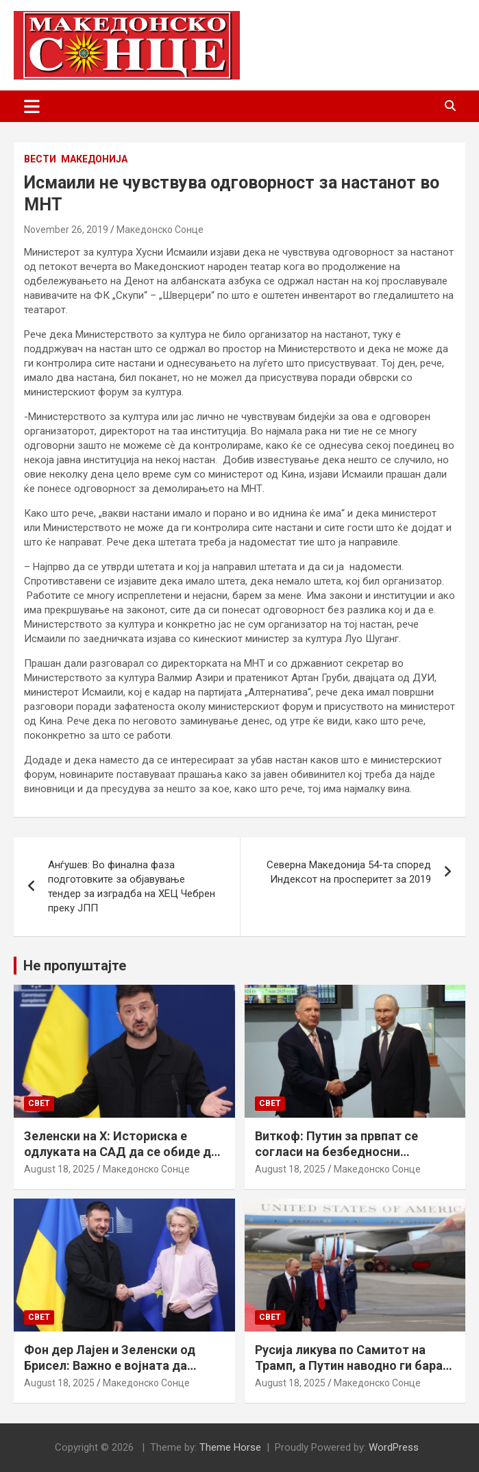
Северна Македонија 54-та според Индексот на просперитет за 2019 (349, 872)
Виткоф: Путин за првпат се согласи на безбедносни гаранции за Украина (336, 1152)
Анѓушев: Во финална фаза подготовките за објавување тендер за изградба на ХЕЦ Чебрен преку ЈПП (131, 886)
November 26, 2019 (66, 229)
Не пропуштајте (74, 965)
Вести (40, 159)
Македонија (94, 159)
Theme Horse (230, 1447)
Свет (39, 1103)
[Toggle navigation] (32, 106)
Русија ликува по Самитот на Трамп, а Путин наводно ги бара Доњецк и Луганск (349, 1365)
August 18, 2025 (59, 1169)
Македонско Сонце (160, 229)
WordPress (394, 1447)
